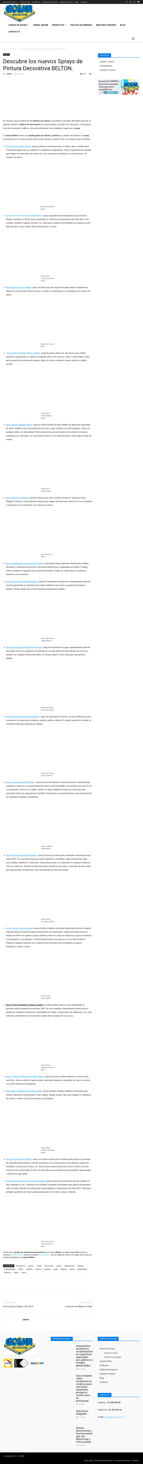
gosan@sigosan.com (114, 1417)
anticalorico (20, 1266)
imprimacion (69, 1266)
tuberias (7, 1272)
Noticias (13, 49)
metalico (29, 1269)
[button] (133, 38)
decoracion (49, 1266)
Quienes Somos (107, 61)
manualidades (9, 1269)
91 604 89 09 (114, 1402)
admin (9, 74)
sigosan (64, 1269)
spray (72, 1269)
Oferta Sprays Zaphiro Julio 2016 (18, 1306)
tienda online (44, 1255)
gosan (59, 1266)
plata (56, 1269)
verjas (16, 1272)
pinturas (47, 1269)
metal (20, 1269)
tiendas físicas (17, 1255)
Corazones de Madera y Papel (78, 1306)
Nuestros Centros (108, 70)
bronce (31, 1266)
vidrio (24, 1272)
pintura (38, 1269)
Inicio (5, 49)
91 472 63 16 (115, 1410)
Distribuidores (106, 65)
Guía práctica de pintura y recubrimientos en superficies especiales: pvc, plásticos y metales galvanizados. (84, 1355)
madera (80, 1266)
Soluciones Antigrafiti (82, 1412)
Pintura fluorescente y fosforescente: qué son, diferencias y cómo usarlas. (84, 1434)
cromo (39, 1266)
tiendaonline (82, 1269)
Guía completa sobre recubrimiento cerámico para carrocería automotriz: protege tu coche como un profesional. (84, 1388)
